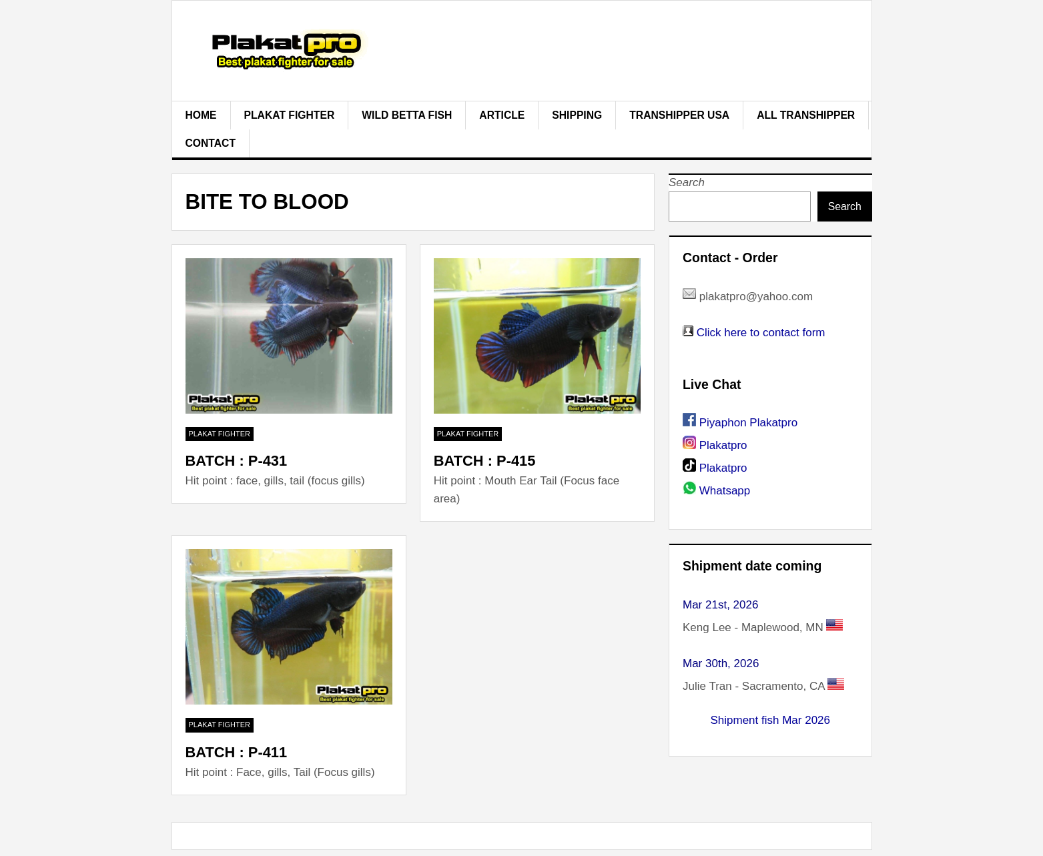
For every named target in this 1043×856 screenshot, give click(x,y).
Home (201, 115)
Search (687, 182)
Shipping (577, 115)
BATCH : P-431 (237, 460)
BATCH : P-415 (485, 460)
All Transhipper (806, 115)
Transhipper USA (679, 115)
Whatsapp (725, 490)
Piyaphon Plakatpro (748, 422)
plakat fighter (289, 115)
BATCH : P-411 (237, 752)
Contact (211, 143)
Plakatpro (723, 445)
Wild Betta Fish (407, 115)
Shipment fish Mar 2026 (770, 720)
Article (502, 115)
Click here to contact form (761, 332)
